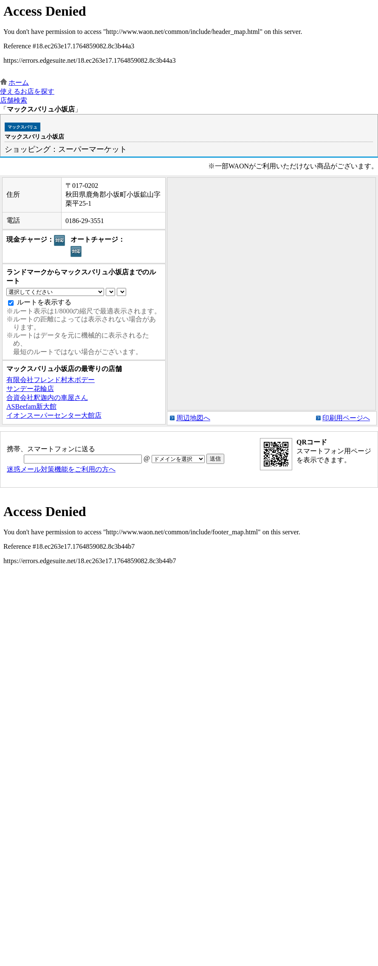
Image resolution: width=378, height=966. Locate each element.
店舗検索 (13, 100)
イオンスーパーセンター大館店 (54, 415)
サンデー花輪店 (30, 388)
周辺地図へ (193, 418)
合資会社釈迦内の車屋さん (47, 397)
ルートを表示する (44, 302)
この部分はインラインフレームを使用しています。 (189, 39)
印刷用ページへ (346, 418)
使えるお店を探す (27, 91)
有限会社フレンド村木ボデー (50, 379)
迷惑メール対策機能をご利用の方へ (61, 469)
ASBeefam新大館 (31, 406)
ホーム (18, 82)
